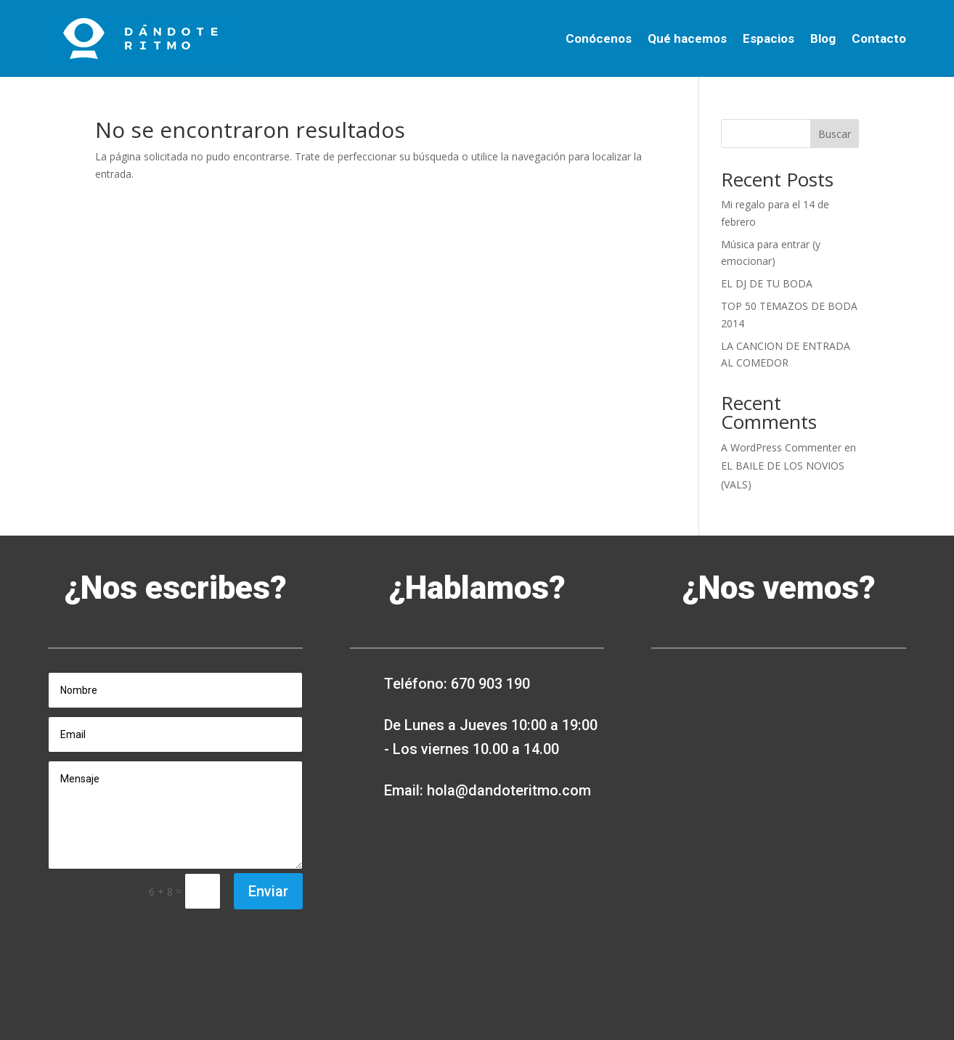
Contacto (879, 38)
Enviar (268, 891)
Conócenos (599, 38)
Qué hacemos (687, 38)
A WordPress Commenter (781, 447)
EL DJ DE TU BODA (766, 283)
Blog (823, 38)
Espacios (768, 38)
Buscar (834, 134)
